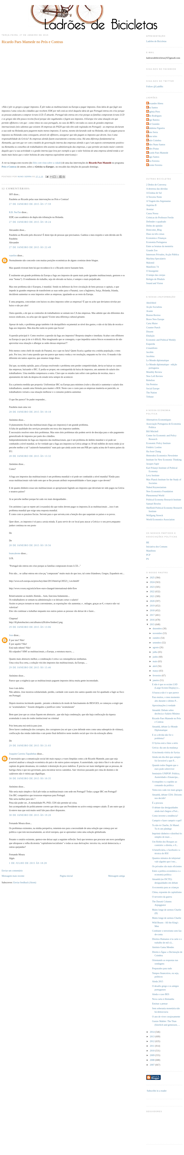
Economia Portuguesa (156, 242)
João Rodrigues (154, 115)
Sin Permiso (152, 384)
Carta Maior (152, 323)
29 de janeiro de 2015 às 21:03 (30, 745)
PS (147, 559)
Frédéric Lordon (153, 447)
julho (155, 652)
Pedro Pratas (153, 148)
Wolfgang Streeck (154, 515)
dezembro (157, 628)
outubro (157, 638)
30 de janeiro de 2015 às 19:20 (30, 815)
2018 (152, 610)
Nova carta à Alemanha (163, 999)
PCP (148, 554)
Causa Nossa (152, 213)
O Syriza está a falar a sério (165, 743)
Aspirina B (151, 205)
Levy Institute (152, 475)
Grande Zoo (152, 250)
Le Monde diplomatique (157, 360)
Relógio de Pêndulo (155, 279)
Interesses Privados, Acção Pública (162, 254)
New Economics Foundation (159, 491)
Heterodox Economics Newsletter (162, 455)
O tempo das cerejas (155, 275)
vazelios (13, 255)
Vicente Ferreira (154, 165)
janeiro (156, 680)
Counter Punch (153, 327)
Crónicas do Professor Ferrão (160, 217)
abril (155, 666)
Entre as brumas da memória (159, 246)
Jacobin (149, 352)
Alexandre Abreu (155, 103)
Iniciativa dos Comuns (156, 546)
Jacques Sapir (152, 463)
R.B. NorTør (15, 212)
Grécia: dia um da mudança (165, 747)
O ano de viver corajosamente (166, 1016)
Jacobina (150, 356)
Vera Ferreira (153, 161)
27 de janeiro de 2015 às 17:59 (30, 204)
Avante (149, 311)
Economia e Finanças (156, 238)
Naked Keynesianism (156, 487)
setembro (157, 642)
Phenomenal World (155, 495)
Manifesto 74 (152, 266)
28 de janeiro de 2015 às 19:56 (30, 545)
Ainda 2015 (157, 981)
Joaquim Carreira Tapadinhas (22, 753)
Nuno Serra (152, 132)
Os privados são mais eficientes (167, 866)
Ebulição (150, 335)
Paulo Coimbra (154, 140)
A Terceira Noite (154, 197)
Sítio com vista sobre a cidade (47, 162)
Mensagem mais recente (13, 876)
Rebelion (150, 380)
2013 (152, 1036)
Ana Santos (152, 107)
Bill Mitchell (152, 431)
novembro (158, 633)
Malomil (150, 262)
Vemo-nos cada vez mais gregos (167, 790)
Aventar (150, 209)
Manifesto (151, 550)
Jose (11, 635)
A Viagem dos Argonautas (158, 201)
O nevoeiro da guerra (162, 896)
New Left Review (154, 376)
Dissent (149, 331)
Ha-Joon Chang (153, 451)
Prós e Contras (9, 166)
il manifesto (151, 348)
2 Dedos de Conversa (156, 184)
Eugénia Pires (153, 111)
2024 (152, 582)
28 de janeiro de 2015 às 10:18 (30, 411)
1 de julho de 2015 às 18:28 (28, 863)
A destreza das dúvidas (157, 188)
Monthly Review (154, 372)
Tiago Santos (153, 157)
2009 (152, 1055)
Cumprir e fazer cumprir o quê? (167, 820)
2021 (152, 596)
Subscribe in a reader (157, 1090)
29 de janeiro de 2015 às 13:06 (30, 627)
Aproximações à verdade (163, 705)
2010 (152, 1050)
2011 (152, 1046)
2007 (152, 1064)
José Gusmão (153, 124)
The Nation (151, 392)
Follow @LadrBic (154, 86)
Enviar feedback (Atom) (24, 882)
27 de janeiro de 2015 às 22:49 (30, 247)
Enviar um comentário (12, 870)
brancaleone (14, 553)
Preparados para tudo (162, 968)
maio (155, 661)
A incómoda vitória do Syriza (166, 752)
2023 (152, 587)
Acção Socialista (154, 307)
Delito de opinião (154, 225)
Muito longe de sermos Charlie (166, 918)
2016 (152, 619)
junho (156, 656)
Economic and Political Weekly (161, 339)
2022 (152, 591)
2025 (152, 577)
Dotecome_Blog (154, 230)
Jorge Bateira (153, 120)
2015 (152, 624)
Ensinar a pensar (160, 1003)
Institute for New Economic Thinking (164, 459)
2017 (152, 615)
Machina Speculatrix (156, 258)
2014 (152, 1032)
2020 (152, 601)
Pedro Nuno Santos (156, 144)
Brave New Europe (155, 319)
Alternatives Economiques (158, 419)
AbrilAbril (151, 302)
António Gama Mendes (163, 947)
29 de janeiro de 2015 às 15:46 (30, 667)
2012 (152, 1041)
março (156, 670)
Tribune (150, 396)
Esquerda (150, 344)
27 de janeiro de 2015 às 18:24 (30, 222)
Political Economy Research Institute (163, 499)
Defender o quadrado (156, 221)
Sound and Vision (154, 283)
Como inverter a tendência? (165, 815)
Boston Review (153, 315)
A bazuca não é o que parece (165, 692)
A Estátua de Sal (154, 193)
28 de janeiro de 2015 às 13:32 (30, 456)
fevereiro (157, 675)
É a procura (157, 803)
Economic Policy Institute (158, 443)
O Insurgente (152, 271)
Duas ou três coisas (155, 234)
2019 (152, 605)
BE (147, 542)
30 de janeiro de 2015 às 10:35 (30, 778)
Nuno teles (152, 136)
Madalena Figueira (156, 128)
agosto (156, 647)
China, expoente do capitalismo (167, 892)
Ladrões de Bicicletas (156, 41)
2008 (152, 1060)
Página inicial (66, 876)
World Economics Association (160, 519)
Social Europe (153, 388)
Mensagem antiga (116, 876)
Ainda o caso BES (160, 994)
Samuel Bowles (153, 503)
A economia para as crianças (165, 887)
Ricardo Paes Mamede (157, 152)
